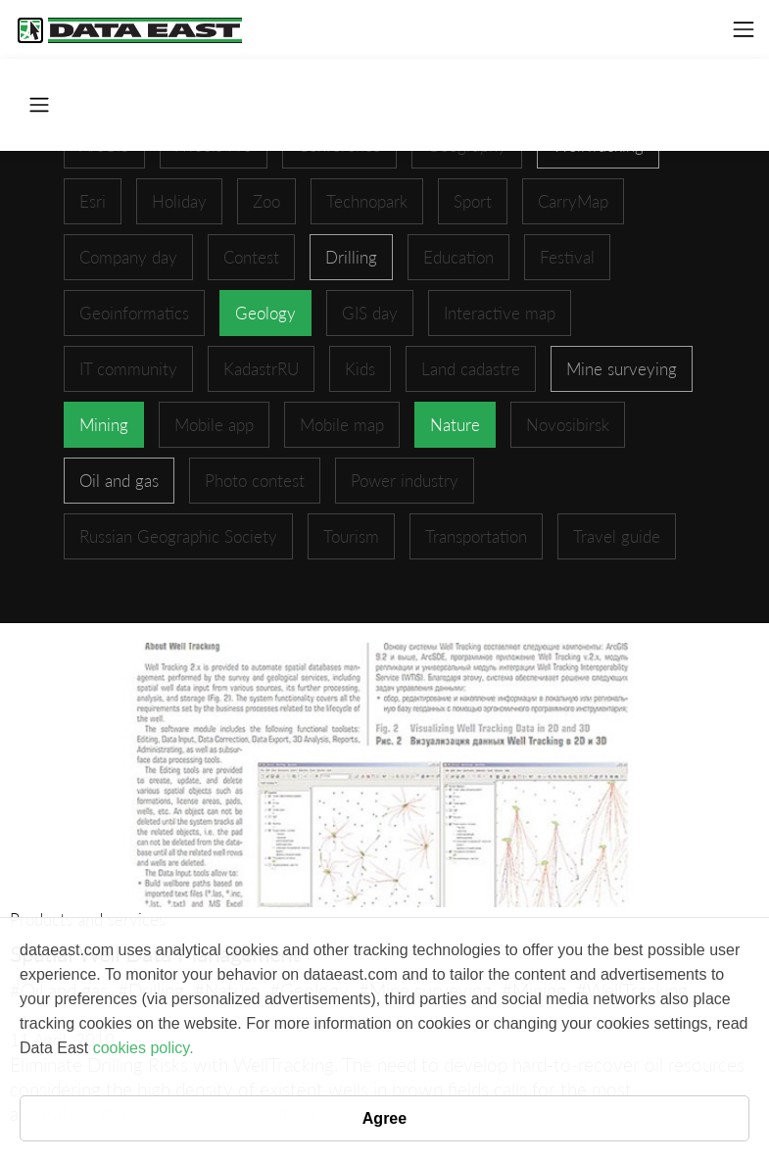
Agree (384, 1118)
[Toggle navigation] (743, 29)
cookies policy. (143, 1048)
